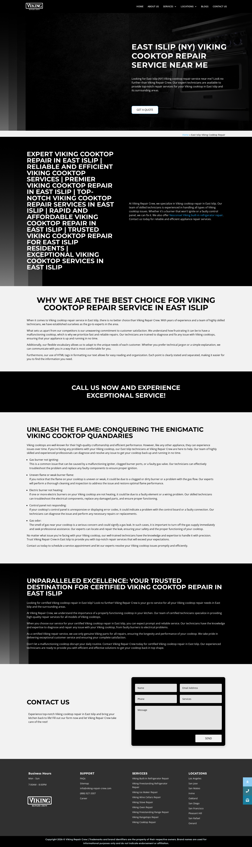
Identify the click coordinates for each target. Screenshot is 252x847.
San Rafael (194, 818)
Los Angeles (195, 778)
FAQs (83, 778)
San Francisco (196, 808)
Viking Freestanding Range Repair (150, 812)
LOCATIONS (187, 6)
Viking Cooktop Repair (144, 822)
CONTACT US (220, 6)
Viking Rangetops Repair (145, 817)
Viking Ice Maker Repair (145, 792)
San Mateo (194, 788)
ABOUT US (153, 6)
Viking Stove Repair (142, 802)
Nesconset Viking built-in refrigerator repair (196, 215)
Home (185, 134)
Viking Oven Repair (142, 807)
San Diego (194, 803)
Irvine (192, 793)
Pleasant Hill (195, 813)
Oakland (193, 798)
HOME (139, 6)
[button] (247, 800)
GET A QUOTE (145, 110)
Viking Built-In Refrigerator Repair (150, 778)
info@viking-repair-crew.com (95, 788)
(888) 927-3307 (88, 793)
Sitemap (84, 783)
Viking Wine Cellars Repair (146, 797)
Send (208, 738)
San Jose (193, 783)
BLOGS (205, 6)
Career (83, 798)
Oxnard (193, 823)
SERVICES (168, 6)
